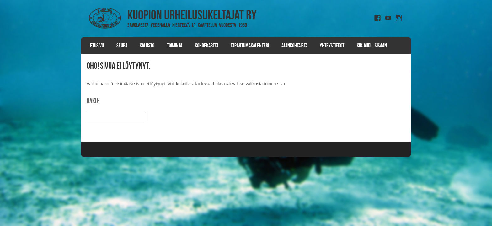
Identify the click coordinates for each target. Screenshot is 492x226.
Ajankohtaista (294, 45)
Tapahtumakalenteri (250, 45)
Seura (121, 45)
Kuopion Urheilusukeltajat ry (192, 15)
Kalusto (147, 45)
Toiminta (174, 45)
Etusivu (97, 45)
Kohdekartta (206, 45)
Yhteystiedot (332, 45)
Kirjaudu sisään (372, 45)
